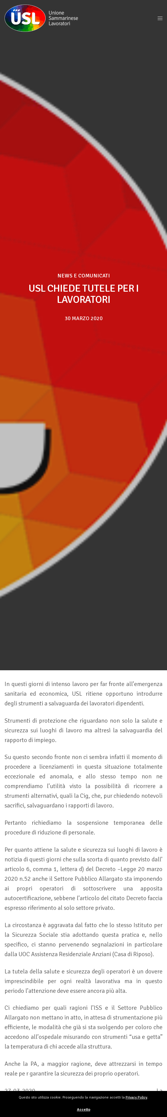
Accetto (83, 1109)
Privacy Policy (136, 1097)
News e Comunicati (83, 275)
